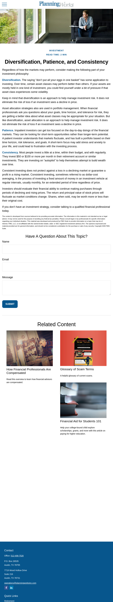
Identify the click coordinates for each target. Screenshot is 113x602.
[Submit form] (10, 304)
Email (5, 259)
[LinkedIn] (11, 588)
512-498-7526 (17, 556)
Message (7, 277)
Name (5, 241)
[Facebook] (6, 588)
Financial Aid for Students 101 (80, 421)
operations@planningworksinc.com (20, 583)
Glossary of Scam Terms (77, 369)
